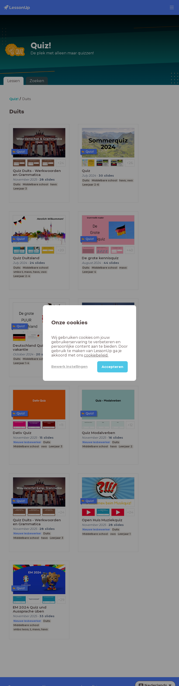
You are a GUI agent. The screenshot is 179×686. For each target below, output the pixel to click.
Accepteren (112, 367)
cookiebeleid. (96, 355)
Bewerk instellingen (69, 366)
